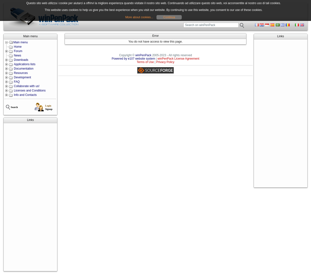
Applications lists (24, 64)
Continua (169, 17)
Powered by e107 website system (133, 58)
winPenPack (143, 55)
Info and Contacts (25, 95)
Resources (21, 73)
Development (22, 77)
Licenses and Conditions (30, 90)
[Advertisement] (30, 197)
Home (18, 46)
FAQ (17, 81)
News (17, 55)
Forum (18, 51)
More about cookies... (139, 17)
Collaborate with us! (26, 86)
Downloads (21, 60)
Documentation (24, 68)
